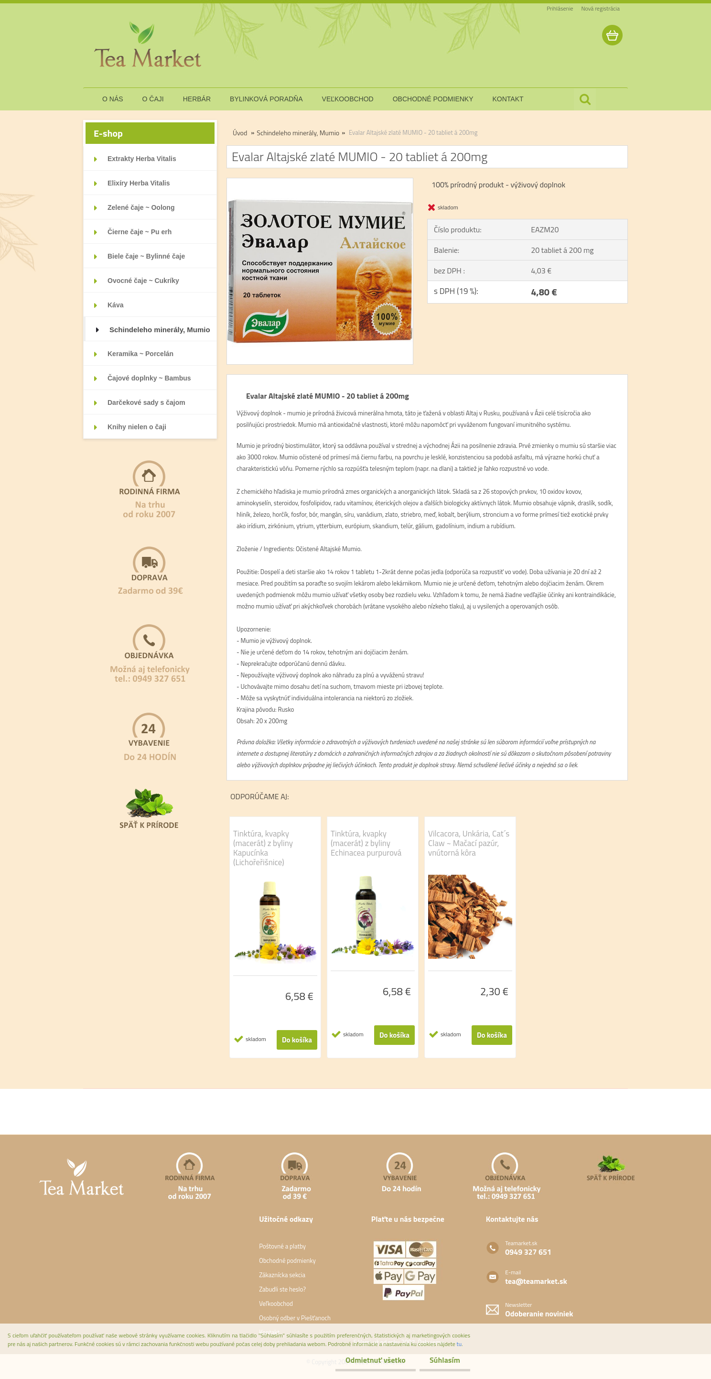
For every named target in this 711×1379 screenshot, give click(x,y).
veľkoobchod (348, 99)
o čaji (153, 99)
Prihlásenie (560, 8)
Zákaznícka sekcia (282, 1275)
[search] (585, 99)
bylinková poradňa (266, 99)
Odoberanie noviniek (539, 1313)
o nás (112, 99)
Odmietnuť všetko (370, 1360)
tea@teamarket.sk (536, 1281)
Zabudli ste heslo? (282, 1289)
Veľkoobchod (276, 1303)
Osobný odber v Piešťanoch (295, 1318)
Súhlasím (443, 1360)
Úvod (240, 133)
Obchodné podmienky (287, 1260)
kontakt (508, 99)
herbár (197, 99)
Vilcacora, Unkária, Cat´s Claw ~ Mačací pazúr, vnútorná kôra (468, 843)
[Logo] (149, 45)
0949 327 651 (528, 1252)
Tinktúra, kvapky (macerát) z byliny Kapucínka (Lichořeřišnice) (263, 848)
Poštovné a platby (282, 1246)
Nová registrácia (600, 8)
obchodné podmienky (433, 99)
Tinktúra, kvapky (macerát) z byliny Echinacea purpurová (366, 843)
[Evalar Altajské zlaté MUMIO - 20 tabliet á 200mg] (320, 182)
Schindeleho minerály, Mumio (298, 133)
